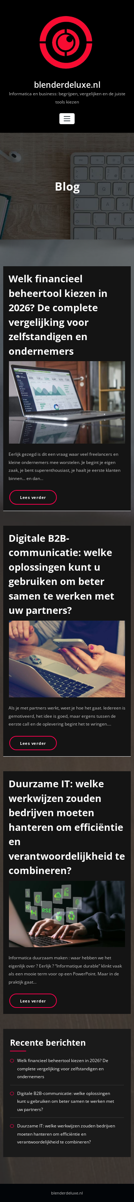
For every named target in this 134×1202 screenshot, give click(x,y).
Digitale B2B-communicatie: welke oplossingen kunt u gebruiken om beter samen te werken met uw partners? (65, 1101)
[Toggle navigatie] (67, 118)
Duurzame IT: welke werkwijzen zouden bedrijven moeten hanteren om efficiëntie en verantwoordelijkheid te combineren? (67, 827)
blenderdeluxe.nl (67, 84)
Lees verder (33, 497)
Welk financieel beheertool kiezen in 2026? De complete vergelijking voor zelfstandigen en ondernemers (62, 1068)
